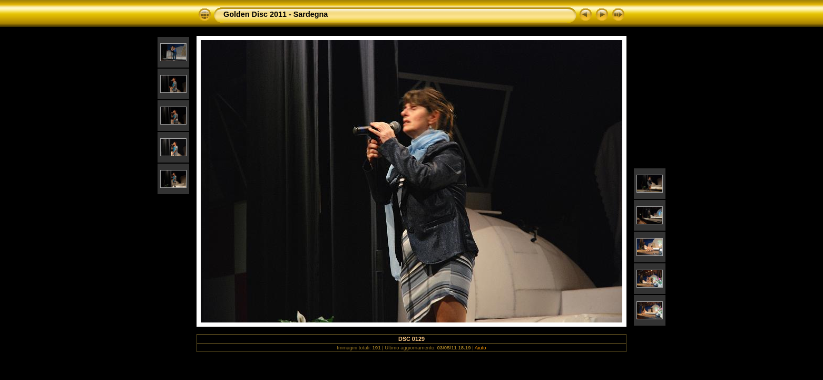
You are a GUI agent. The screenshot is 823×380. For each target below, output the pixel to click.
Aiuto (480, 347)
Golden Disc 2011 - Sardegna (275, 14)
